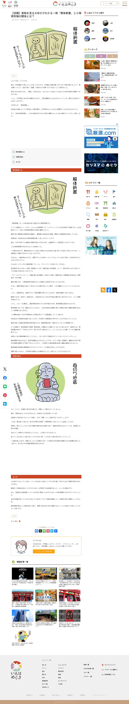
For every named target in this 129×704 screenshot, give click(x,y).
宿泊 (59, 678)
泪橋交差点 (19, 157)
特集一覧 (86, 665)
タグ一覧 (86, 672)
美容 (59, 674)
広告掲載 (42, 695)
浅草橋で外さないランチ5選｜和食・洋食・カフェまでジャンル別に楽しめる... (109, 87)
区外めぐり (45, 687)
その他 (60, 684)
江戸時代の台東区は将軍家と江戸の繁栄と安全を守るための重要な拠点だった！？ (45, 624)
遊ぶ (43, 671)
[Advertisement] (46, 132)
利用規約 (83, 695)
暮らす (44, 674)
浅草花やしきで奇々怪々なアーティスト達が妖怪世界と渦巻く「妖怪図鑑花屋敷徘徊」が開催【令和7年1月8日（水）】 (69, 624)
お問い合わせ (56, 695)
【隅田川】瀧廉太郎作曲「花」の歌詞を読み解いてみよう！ (109, 75)
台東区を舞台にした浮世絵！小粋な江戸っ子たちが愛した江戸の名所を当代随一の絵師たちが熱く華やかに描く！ (69, 604)
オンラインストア (108, 665)
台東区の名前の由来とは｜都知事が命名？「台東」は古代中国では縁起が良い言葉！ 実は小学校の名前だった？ (22, 624)
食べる (44, 665)
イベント (61, 668)
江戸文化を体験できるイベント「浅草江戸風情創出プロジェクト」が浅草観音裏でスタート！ (45, 582)
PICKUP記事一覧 (89, 668)
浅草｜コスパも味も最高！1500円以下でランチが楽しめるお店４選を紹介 (109, 111)
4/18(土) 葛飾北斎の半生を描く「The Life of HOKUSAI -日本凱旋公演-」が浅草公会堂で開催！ (22, 582)
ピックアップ (62, 681)
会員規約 (70, 695)
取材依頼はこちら (108, 674)
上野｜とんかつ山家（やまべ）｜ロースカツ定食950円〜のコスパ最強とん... (109, 99)
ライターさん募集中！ (109, 670)
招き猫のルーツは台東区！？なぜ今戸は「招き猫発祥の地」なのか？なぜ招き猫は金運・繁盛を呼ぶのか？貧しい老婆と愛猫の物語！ (69, 583)
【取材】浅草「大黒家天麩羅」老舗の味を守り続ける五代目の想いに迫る (45, 603)
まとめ (18, 162)
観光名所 (61, 671)
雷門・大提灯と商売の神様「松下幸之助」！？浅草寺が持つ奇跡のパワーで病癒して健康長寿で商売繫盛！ (22, 604)
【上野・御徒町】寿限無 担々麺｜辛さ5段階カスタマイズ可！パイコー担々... (109, 63)
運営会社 (30, 695)
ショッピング (62, 665)
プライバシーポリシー (99, 695)
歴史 (14, 76)
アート (44, 668)
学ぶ (43, 678)
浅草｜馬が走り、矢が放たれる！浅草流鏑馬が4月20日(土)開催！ (22, 644)
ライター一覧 (88, 676)
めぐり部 (45, 684)
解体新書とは (20, 152)
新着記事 (45, 681)
